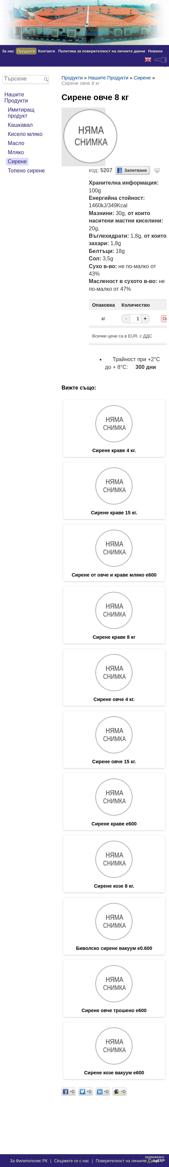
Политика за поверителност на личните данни (101, 51)
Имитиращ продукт (21, 113)
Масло (16, 143)
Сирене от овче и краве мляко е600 (114, 575)
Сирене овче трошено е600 (113, 1010)
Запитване (135, 170)
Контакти (46, 51)
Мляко (16, 152)
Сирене (17, 161)
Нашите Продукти (16, 97)
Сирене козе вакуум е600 (114, 1072)
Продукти (26, 51)
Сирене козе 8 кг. (114, 886)
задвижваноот (154, 1159)
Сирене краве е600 (114, 823)
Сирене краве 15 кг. (114, 512)
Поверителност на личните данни (127, 1161)
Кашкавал (20, 125)
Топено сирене (26, 170)
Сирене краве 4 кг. (114, 450)
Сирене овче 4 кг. (114, 699)
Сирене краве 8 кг (114, 637)
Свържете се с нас (71, 1161)
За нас (8, 51)
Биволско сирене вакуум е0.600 (114, 948)
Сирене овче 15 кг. (114, 761)
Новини (155, 51)
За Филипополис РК (29, 1161)
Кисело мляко (25, 134)
